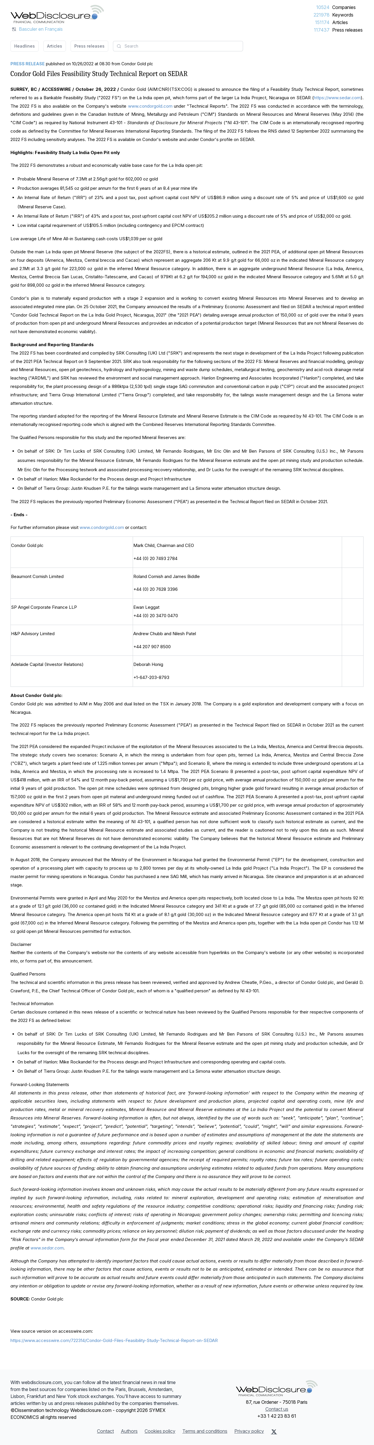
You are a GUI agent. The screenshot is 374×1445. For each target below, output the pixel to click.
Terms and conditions (204, 1431)
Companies (344, 7)
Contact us (276, 1409)
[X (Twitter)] (274, 1432)
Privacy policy (249, 1431)
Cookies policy (160, 1431)
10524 (323, 7)
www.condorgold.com (150, 106)
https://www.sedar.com (337, 97)
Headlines (24, 46)
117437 (322, 30)
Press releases (347, 30)
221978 (322, 15)
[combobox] (178, 46)
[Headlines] (57, 14)
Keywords (342, 15)
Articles (340, 22)
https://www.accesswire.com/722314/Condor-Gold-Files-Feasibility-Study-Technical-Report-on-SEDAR (114, 1340)
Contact (105, 1431)
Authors (129, 1431)
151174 (322, 22)
